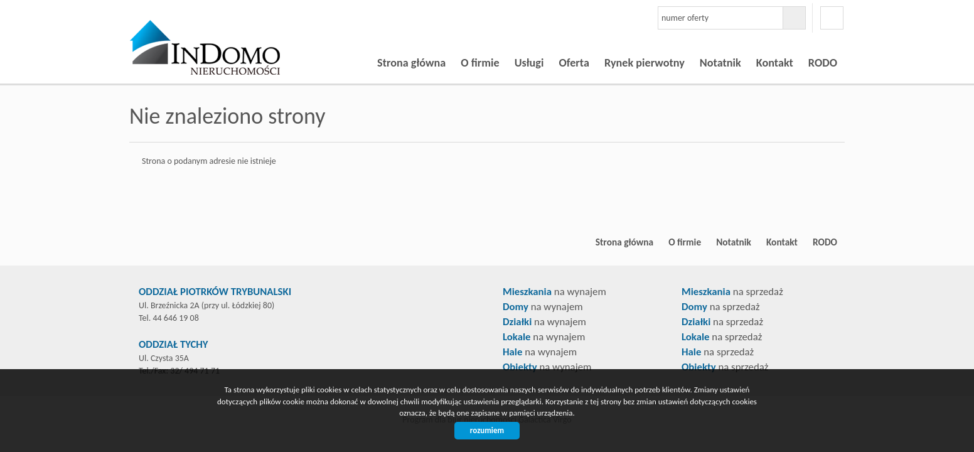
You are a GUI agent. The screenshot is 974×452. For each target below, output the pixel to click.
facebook (831, 18)
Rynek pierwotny (644, 63)
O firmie (480, 63)
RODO (822, 63)
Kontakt (774, 63)
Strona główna (411, 63)
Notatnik (720, 63)
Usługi (529, 63)
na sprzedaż (732, 291)
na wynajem (554, 291)
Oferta (574, 63)
